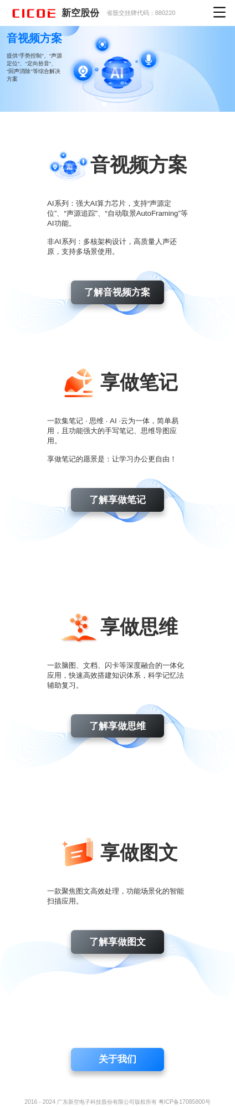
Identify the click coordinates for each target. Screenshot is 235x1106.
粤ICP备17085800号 (185, 1102)
